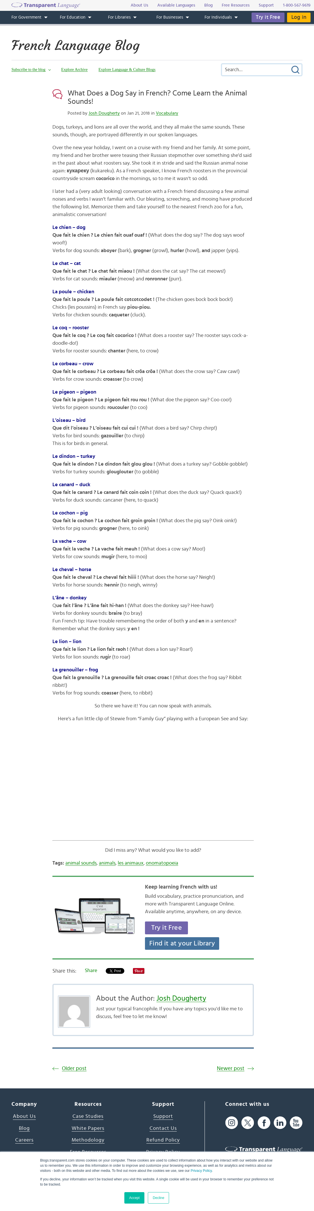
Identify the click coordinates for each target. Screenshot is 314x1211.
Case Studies (87, 1116)
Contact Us (163, 1128)
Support (163, 1116)
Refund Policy (163, 1140)
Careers (24, 1140)
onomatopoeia (162, 863)
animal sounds (81, 863)
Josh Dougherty (104, 113)
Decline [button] (158, 1198)
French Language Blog (75, 45)
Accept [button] (134, 1198)
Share (91, 970)
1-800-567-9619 (297, 5)
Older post (74, 1068)
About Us (24, 1116)
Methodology (88, 1140)
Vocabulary (167, 113)
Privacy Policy (201, 1171)
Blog (24, 1128)
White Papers (88, 1128)
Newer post (230, 1068)
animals (107, 863)
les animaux (131, 863)
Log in (298, 17)
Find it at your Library (182, 943)
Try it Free (268, 17)
